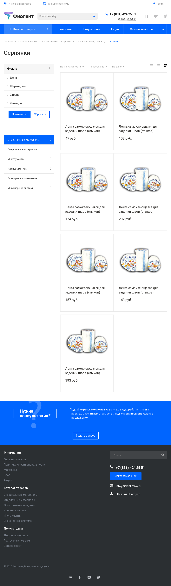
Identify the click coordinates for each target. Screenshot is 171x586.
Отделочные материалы (29, 149)
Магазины (10, 469)
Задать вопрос (85, 435)
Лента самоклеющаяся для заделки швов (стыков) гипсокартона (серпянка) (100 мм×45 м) (86, 290)
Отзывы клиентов (15, 459)
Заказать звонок (125, 476)
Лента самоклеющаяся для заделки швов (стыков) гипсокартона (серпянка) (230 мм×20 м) (86, 371)
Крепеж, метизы (29, 168)
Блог (7, 475)
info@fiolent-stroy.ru (58, 4)
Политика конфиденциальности (24, 464)
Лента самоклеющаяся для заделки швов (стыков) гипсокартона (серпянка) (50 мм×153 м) (139, 209)
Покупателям (13, 528)
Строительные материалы (29, 139)
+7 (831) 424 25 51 (122, 14)
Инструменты (29, 158)
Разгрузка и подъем (17, 540)
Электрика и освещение (29, 178)
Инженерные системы (29, 187)
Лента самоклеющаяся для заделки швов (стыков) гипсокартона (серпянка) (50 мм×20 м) (85, 129)
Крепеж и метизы (15, 510)
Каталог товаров (16, 488)
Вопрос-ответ (13, 545)
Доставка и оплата (16, 535)
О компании (12, 452)
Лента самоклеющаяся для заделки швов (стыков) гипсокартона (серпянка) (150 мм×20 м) (140, 290)
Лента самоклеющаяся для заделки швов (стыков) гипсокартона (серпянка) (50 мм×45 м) (139, 129)
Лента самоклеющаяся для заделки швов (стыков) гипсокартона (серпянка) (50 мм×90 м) (85, 209)
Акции (8, 480)
